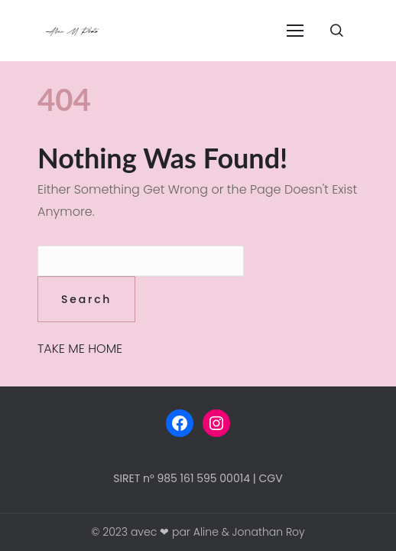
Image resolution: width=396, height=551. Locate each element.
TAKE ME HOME (79, 348)
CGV (271, 478)
